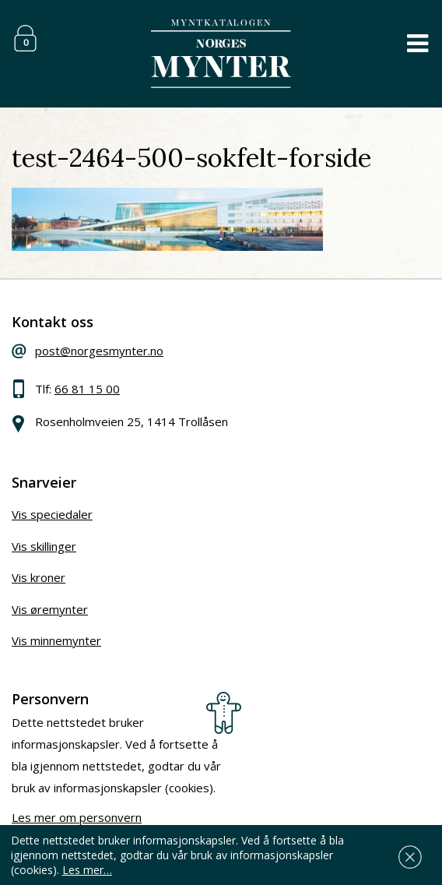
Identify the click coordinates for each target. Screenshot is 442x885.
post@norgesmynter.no (99, 350)
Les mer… (87, 869)
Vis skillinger (44, 546)
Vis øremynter (50, 609)
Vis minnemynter (56, 640)
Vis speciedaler (52, 514)
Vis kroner (38, 577)
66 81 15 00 (87, 389)
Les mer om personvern (77, 817)
